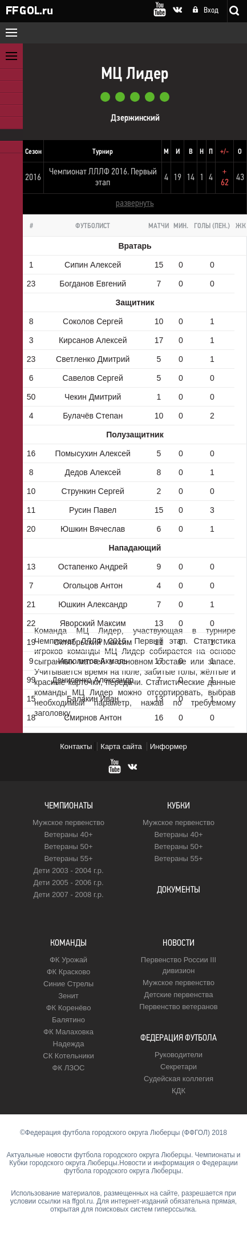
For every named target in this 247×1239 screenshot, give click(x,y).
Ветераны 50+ (68, 846)
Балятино (68, 1019)
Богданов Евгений (92, 283)
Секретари (178, 1066)
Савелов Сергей (93, 378)
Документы (178, 890)
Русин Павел (92, 510)
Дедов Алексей (92, 472)
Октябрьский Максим (93, 642)
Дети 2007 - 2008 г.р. (68, 894)
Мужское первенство (68, 822)
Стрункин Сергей (92, 491)
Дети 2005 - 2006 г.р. (68, 882)
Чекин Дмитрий (92, 396)
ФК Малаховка (68, 1031)
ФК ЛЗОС (68, 1067)
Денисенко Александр (92, 679)
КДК (178, 1090)
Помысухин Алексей (93, 453)
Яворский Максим (93, 623)
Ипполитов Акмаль (92, 661)
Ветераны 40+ (68, 834)
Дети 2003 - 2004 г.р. (68, 870)
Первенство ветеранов (178, 1006)
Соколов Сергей (93, 321)
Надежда (68, 1043)
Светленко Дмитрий (92, 359)
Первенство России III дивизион (178, 965)
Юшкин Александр (92, 604)
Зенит (68, 995)
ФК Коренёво (68, 1007)
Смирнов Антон (93, 717)
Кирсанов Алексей (93, 340)
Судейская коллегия (178, 1078)
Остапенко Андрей (93, 566)
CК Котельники (68, 1055)
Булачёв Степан (93, 415)
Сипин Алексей (92, 264)
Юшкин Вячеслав (92, 528)
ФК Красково (69, 971)
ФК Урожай (68, 959)
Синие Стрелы (68, 983)
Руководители (179, 1054)
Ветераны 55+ (68, 858)
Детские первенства (178, 994)
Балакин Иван (93, 698)
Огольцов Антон (92, 585)
